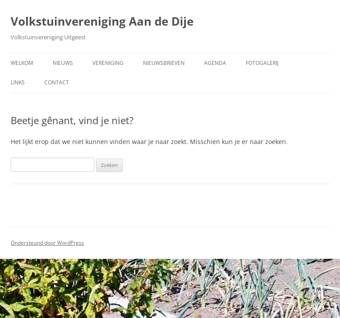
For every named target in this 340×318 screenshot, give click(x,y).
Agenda (215, 63)
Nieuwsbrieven (164, 63)
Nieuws (63, 63)
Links (18, 82)
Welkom (22, 63)
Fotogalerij (262, 63)
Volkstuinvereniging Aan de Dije (102, 21)
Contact (56, 82)
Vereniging (108, 63)
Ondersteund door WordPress (47, 242)
